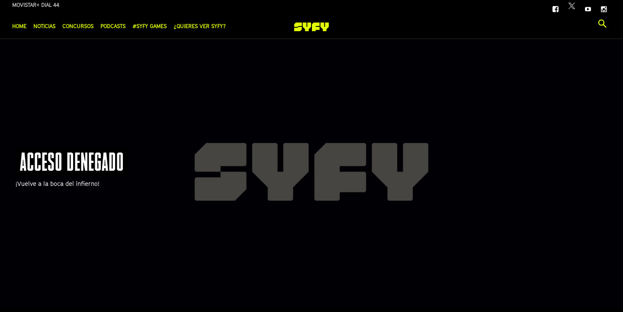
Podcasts (112, 26)
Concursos (77, 26)
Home (19, 26)
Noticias (44, 26)
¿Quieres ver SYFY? (199, 26)
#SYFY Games (149, 26)
